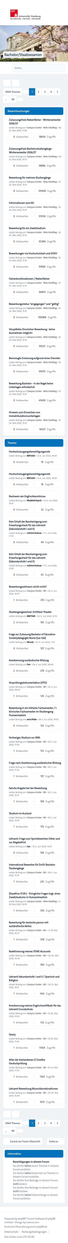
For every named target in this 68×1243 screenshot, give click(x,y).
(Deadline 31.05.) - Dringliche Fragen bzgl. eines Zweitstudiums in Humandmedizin (34, 895)
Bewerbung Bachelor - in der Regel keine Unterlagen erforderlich (31, 385)
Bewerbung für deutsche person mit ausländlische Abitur (28, 924)
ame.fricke (32, 719)
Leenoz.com (32, 1222)
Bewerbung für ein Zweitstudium (27, 228)
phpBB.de (42, 1226)
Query (12, 1034)
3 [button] (45, 92)
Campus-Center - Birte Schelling (42, 127)
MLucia (30, 642)
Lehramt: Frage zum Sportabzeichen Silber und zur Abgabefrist (34, 840)
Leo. (29, 846)
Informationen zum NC (21, 203)
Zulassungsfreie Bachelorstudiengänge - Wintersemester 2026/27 (31, 150)
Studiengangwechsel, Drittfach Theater (30, 612)
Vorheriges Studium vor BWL (24, 737)
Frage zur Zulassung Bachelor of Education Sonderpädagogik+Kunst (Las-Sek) (32, 636)
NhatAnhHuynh (34, 500)
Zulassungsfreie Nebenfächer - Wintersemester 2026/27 (35, 121)
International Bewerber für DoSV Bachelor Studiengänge (32, 866)
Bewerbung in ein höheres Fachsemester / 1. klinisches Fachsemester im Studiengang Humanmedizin (33, 711)
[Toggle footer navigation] (4, 1209)
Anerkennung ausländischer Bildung (29, 660)
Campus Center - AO (36, 930)
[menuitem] (11, 1232)
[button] (20, 99)
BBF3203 (31, 455)
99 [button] (12, 99)
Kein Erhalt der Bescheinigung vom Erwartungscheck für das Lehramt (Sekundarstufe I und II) (28, 525)
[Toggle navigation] (63, 12)
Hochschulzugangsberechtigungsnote (29, 451)
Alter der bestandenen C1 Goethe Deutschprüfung (27, 1061)
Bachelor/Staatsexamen (23, 54)
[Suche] (55, 68)
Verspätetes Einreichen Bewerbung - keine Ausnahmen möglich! (32, 331)
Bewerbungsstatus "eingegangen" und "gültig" (34, 304)
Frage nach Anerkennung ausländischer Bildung (35, 763)
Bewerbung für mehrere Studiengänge (30, 177)
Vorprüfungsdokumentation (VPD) (28, 682)
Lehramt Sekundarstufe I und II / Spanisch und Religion (34, 978)
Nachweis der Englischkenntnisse (27, 496)
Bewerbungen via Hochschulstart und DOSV (33, 253)
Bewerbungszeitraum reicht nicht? (28, 587)
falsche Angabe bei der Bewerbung (28, 788)
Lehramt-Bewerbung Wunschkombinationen (33, 1088)
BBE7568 (31, 616)
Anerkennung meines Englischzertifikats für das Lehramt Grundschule (35, 1007)
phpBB (21, 1218)
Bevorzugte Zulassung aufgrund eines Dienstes (34, 358)
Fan (28, 664)
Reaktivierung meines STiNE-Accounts (29, 951)
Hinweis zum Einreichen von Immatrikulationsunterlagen (24, 414)
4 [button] (51, 92)
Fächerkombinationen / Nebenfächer (29, 279)
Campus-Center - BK (36, 590)
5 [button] (57, 92)
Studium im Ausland (20, 813)
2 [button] (38, 92)
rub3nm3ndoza (34, 533)
